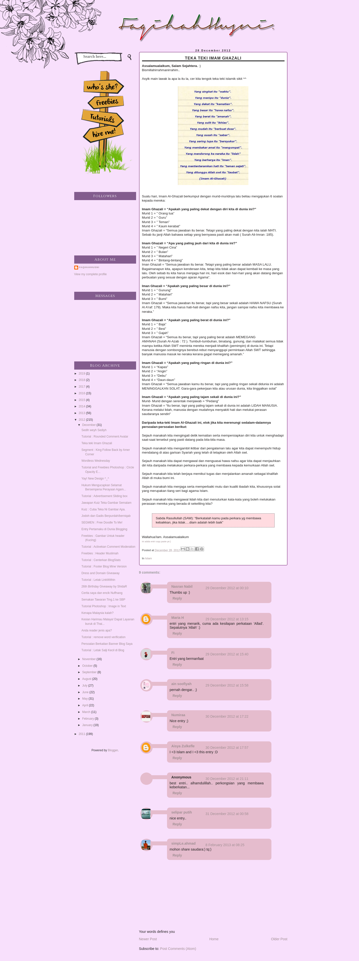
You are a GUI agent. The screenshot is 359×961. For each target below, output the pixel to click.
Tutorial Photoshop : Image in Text (103, 606)
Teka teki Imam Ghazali (96, 443)
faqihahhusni (89, 267)
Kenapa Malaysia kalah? (97, 613)
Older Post (279, 939)
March (86, 712)
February (88, 718)
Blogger (113, 750)
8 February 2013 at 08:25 (225, 845)
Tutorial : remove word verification (103, 637)
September (89, 672)
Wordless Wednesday (95, 460)
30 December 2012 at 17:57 (227, 748)
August (87, 679)
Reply (177, 598)
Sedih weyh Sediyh (93, 430)
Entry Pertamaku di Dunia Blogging (104, 529)
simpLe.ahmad (183, 843)
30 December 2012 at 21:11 (227, 779)
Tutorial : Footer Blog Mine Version (104, 566)
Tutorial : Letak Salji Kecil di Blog (102, 650)
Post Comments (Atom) (178, 949)
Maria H (177, 618)
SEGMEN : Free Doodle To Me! (101, 522)
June (85, 692)
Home (213, 939)
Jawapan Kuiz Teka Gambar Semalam (106, 502)
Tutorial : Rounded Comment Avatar (104, 436)
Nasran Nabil (182, 586)
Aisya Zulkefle (183, 746)
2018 (82, 380)
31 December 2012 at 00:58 (227, 814)
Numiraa (178, 715)
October (88, 666)
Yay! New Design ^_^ (95, 478)
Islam (148, 558)
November (89, 659)
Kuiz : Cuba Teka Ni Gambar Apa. (103, 509)
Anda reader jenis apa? (96, 630)
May (85, 698)
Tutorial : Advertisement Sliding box (104, 496)
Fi (172, 653)
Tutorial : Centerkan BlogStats (100, 560)
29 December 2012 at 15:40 (227, 654)
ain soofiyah (181, 684)
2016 (82, 393)
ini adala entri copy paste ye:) (156, 541)
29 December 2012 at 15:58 (227, 685)
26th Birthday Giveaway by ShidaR (104, 586)
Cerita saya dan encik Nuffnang (101, 593)
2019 (82, 373)
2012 (82, 419)
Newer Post (148, 939)
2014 (82, 406)
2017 (82, 386)
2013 (82, 413)
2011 (82, 734)
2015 (82, 400)
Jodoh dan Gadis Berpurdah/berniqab (105, 516)
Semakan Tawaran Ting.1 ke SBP (103, 599)
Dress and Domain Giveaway (100, 573)
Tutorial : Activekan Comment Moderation (108, 546)
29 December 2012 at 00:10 (227, 588)
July (85, 685)
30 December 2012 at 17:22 (227, 716)
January (88, 725)
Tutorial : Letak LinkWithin (98, 580)
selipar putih (181, 812)
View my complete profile (90, 274)
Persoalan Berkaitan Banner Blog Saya (106, 644)
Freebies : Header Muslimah (99, 553)
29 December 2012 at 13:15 (227, 619)
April (85, 705)
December (89, 425)
